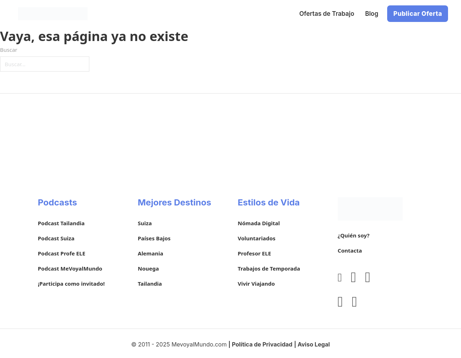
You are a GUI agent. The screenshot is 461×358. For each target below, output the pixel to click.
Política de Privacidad (262, 344)
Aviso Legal (313, 344)
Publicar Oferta (417, 13)
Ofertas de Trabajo (326, 13)
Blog (372, 13)
